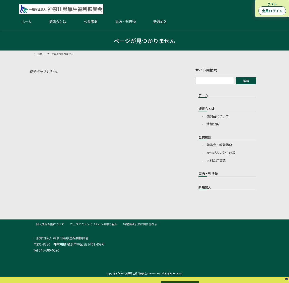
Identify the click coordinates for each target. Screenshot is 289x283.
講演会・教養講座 (219, 144)
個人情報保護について (50, 224)
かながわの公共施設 (221, 152)
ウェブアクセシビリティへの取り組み (93, 224)
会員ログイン (272, 10)
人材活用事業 (216, 160)
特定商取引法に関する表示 (140, 224)
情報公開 (213, 123)
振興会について (218, 116)
